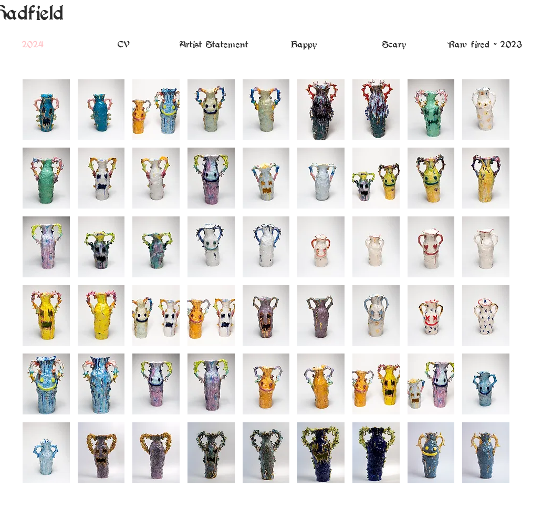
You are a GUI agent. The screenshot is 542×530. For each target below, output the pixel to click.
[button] (46, 109)
